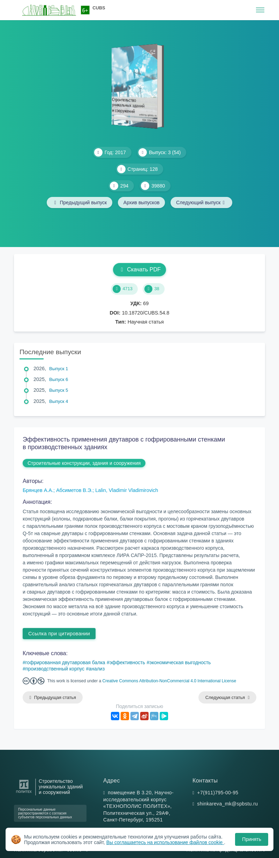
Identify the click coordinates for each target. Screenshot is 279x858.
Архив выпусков (141, 202)
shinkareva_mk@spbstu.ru (227, 804)
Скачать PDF (139, 269)
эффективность (127, 662)
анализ (97, 669)
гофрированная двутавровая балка (65, 662)
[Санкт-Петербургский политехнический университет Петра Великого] (24, 793)
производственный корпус (54, 669)
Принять (251, 839)
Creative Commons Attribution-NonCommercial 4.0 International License (169, 680)
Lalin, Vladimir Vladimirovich (126, 490)
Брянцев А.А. (38, 490)
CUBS (98, 7)
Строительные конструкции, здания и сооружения (84, 463)
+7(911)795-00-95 (217, 792)
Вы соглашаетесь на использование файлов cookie (165, 842)
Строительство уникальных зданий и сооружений (61, 787)
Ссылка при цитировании (59, 633)
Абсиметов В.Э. (74, 490)
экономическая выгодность (180, 662)
